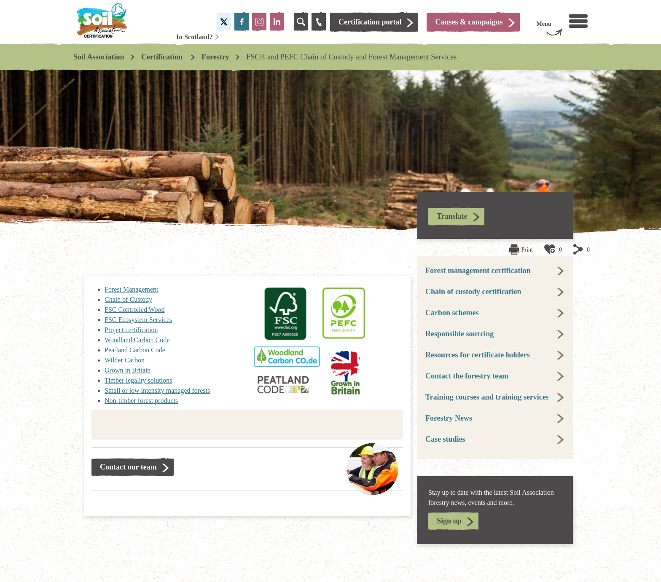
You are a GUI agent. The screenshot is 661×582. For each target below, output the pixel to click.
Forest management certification (478, 270)
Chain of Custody (128, 299)
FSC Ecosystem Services (138, 319)
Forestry (215, 57)
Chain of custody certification (473, 291)
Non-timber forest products (141, 400)
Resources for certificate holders (477, 355)
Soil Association (98, 57)
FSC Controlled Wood (134, 309)
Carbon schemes (452, 312)
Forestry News (448, 418)
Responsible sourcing (459, 334)
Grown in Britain (127, 370)
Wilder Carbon (125, 360)
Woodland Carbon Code (137, 339)
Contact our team (128, 467)
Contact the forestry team (466, 376)
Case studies (445, 439)
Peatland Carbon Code (135, 350)
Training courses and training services (487, 397)
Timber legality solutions (138, 380)
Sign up (449, 521)
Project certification (131, 329)
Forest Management (132, 289)
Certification (162, 57)
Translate (452, 216)
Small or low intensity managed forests (157, 390)
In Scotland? (198, 36)
